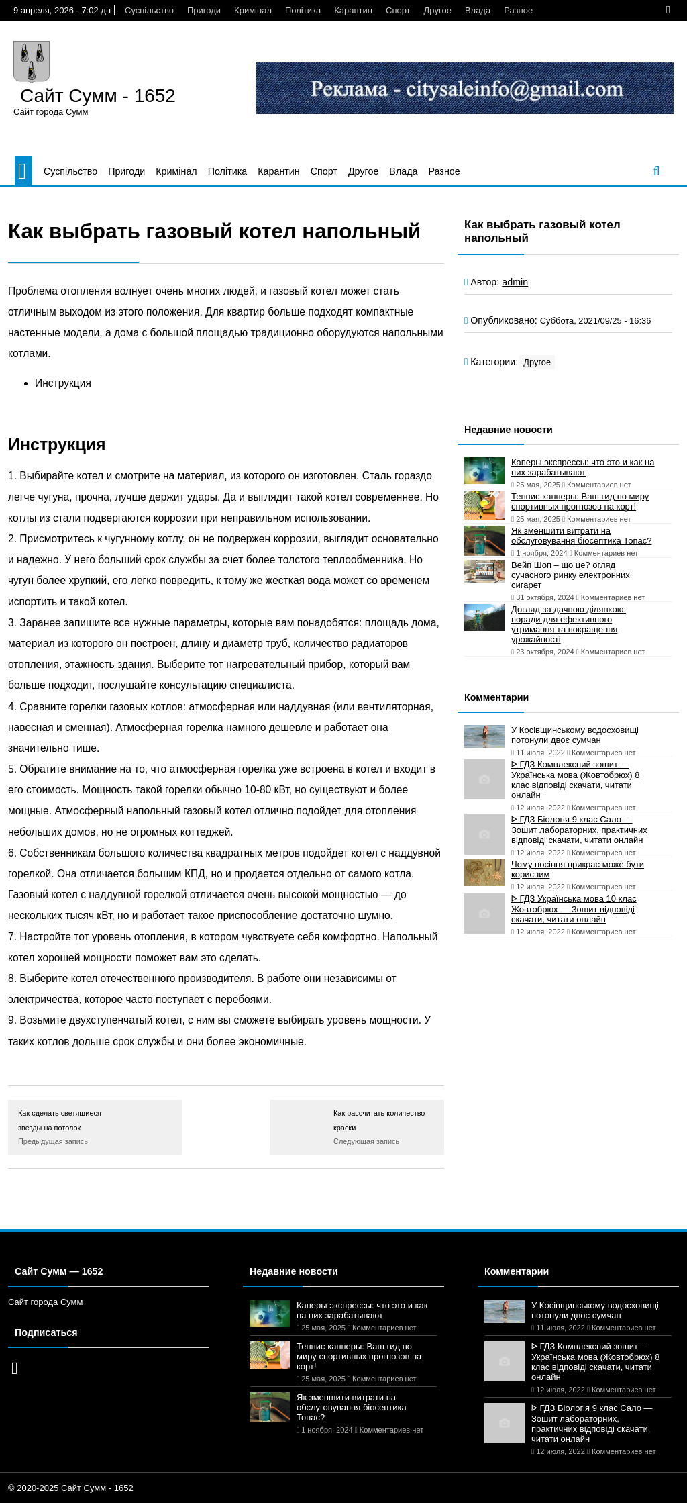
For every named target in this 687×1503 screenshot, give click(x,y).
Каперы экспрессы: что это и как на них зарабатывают (583, 467)
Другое (438, 10)
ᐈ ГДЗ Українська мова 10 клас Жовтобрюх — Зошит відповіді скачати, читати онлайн (574, 908)
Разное (518, 10)
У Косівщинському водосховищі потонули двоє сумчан (575, 735)
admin (515, 282)
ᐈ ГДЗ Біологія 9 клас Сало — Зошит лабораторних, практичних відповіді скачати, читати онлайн (579, 829)
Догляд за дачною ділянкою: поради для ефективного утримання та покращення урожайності (568, 624)
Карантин (353, 10)
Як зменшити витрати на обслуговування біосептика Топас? (581, 536)
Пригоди (204, 10)
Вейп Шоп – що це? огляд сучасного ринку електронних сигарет (570, 575)
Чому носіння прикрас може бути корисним (577, 869)
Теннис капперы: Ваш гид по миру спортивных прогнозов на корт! (580, 501)
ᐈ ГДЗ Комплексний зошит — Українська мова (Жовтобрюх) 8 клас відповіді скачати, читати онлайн (575, 779)
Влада (477, 10)
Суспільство (149, 10)
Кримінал (253, 10)
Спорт (398, 10)
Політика (303, 10)
